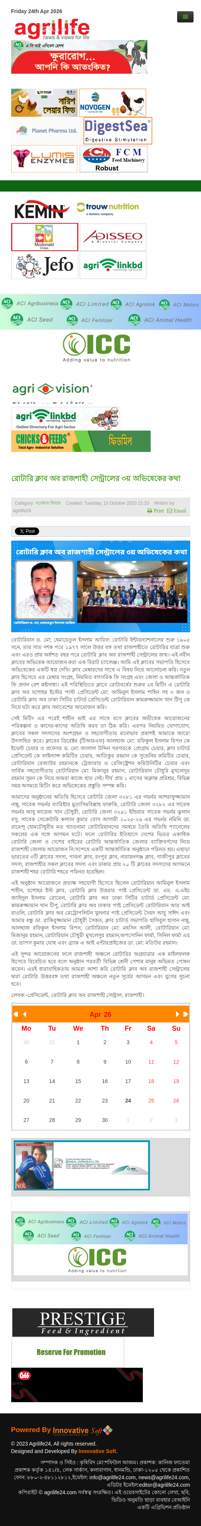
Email (179, 510)
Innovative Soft (97, 1451)
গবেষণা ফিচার (48, 503)
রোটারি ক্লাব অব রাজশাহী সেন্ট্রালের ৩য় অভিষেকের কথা (96, 478)
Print (158, 510)
